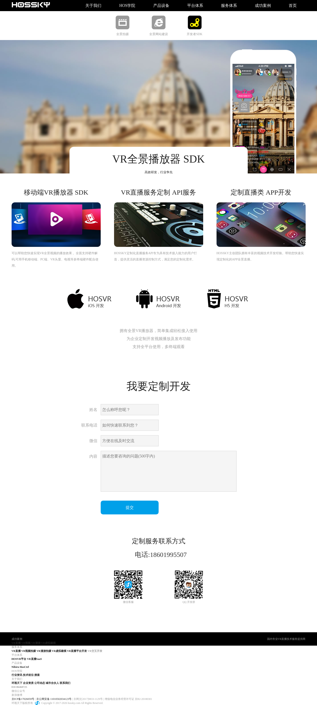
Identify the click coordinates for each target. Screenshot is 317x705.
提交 (130, 507)
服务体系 (229, 5)
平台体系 (195, 5)
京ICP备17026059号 (23, 699)
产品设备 (161, 5)
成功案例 (263, 5)
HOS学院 (127, 5)
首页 (293, 5)
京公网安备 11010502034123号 (54, 699)
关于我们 (93, 5)
